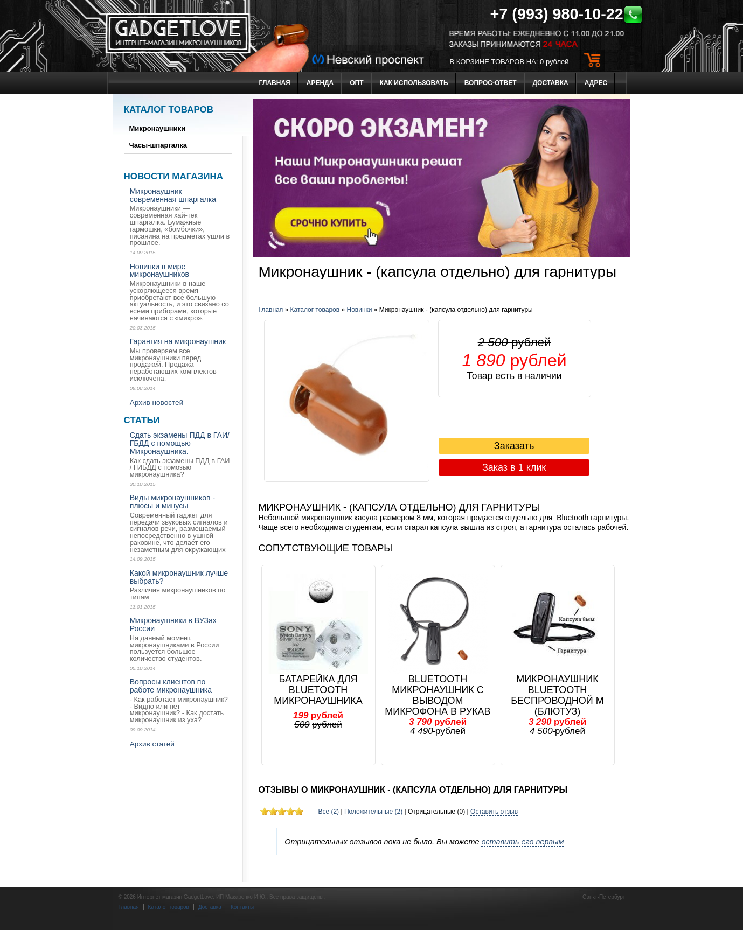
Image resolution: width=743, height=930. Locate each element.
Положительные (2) (373, 811)
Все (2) (328, 811)
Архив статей (152, 744)
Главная (274, 83)
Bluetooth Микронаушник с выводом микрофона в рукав (437, 695)
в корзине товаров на (493, 62)
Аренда (320, 83)
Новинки (359, 309)
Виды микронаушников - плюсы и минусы (173, 501)
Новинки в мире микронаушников (159, 270)
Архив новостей (157, 402)
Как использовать (414, 83)
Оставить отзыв (494, 811)
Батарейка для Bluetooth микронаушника (318, 690)
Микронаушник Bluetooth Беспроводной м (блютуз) (557, 695)
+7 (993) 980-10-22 (566, 14)
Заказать (514, 445)
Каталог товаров (169, 109)
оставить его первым (522, 841)
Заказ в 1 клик (514, 467)
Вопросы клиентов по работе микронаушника (171, 685)
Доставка (550, 83)
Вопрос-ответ (490, 83)
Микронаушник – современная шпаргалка (173, 195)
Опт (356, 83)
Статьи (142, 420)
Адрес (596, 83)
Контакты (242, 907)
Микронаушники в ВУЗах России (173, 624)
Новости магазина (173, 176)
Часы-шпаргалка (158, 145)
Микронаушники (157, 128)
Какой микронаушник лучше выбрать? (179, 577)
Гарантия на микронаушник (178, 341)
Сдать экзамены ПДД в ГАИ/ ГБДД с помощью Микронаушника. (180, 443)
